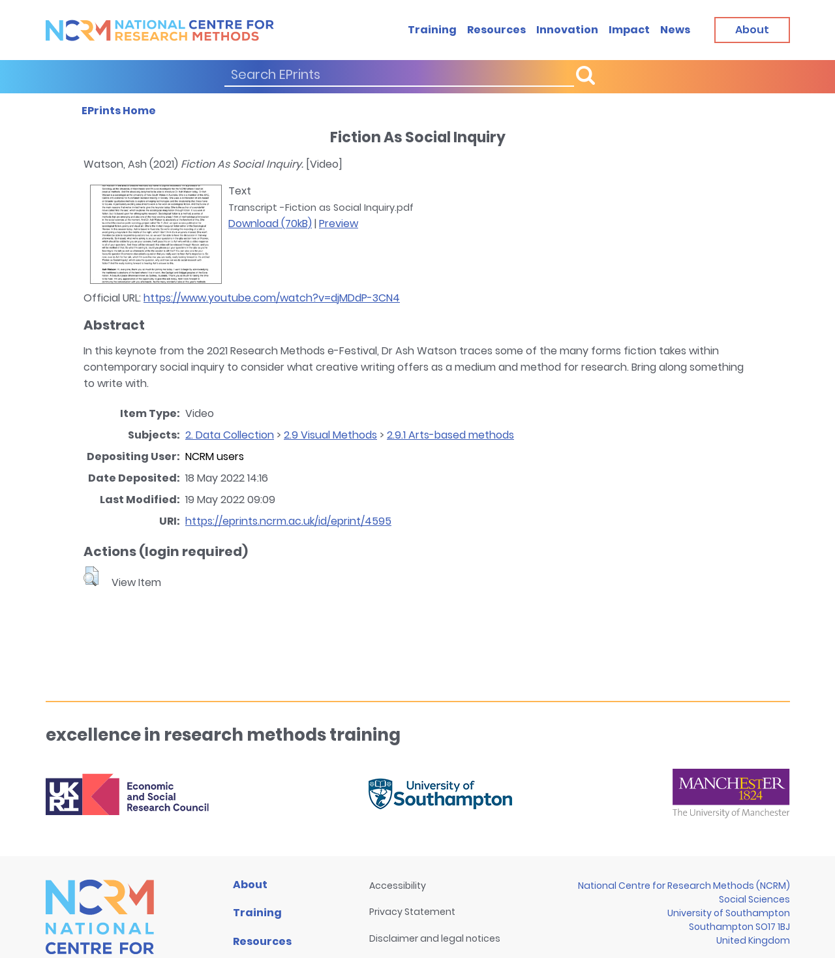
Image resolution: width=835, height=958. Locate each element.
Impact (629, 29)
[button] (91, 576)
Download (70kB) (270, 223)
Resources (496, 29)
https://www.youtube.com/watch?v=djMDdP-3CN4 (272, 297)
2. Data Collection (229, 434)
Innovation (567, 29)
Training (432, 29)
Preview (338, 223)
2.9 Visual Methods (330, 434)
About (250, 884)
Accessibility (397, 885)
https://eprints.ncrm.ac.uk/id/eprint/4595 (288, 521)
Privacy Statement (412, 911)
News (675, 29)
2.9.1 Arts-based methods (450, 434)
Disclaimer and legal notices (434, 938)
